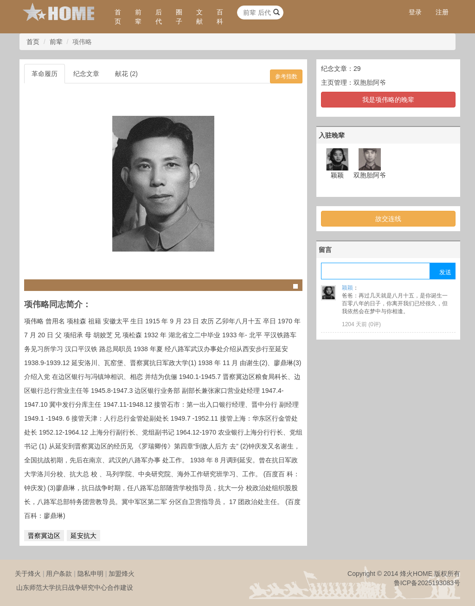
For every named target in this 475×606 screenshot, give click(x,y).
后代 (158, 16)
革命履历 (45, 73)
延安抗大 (83, 535)
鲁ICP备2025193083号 (427, 583)
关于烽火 (28, 573)
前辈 (138, 16)
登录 (415, 12)
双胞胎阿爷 (369, 82)
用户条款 (59, 573)
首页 (118, 16)
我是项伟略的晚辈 (388, 99)
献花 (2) (126, 73)
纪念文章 (86, 73)
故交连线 (388, 218)
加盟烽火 (122, 573)
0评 (374, 324)
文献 (199, 16)
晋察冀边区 (44, 535)
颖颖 (347, 287)
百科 (220, 16)
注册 (442, 12)
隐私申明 (90, 573)
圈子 (179, 16)
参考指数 (286, 76)
